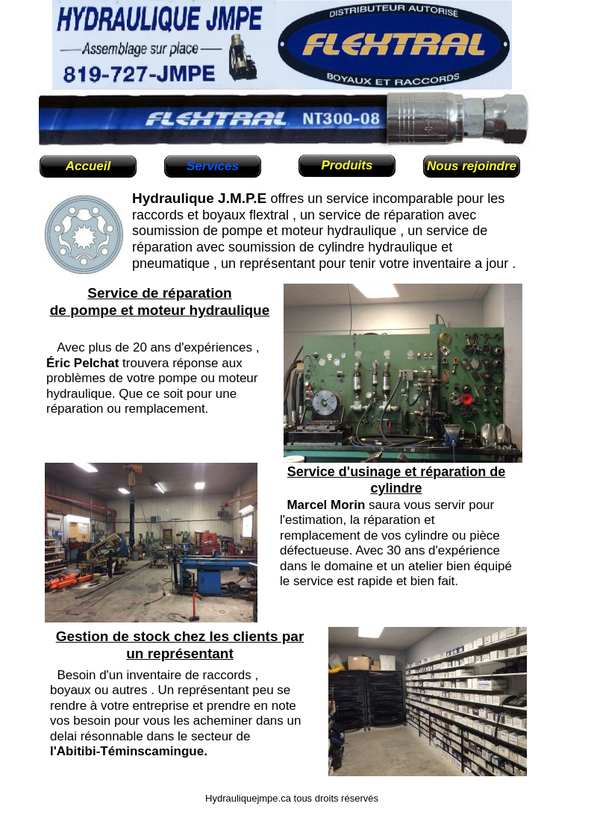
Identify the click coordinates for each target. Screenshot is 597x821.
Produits (347, 165)
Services (213, 166)
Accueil (88, 166)
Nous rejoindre (471, 166)
